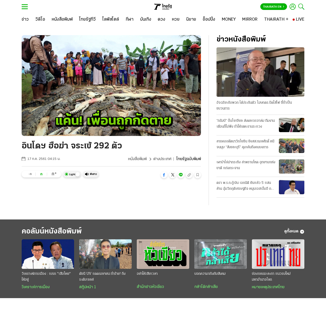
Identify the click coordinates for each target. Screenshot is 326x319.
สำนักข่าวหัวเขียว (150, 287)
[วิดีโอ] (40, 19)
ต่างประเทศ (162, 159)
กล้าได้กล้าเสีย (206, 287)
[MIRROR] (249, 19)
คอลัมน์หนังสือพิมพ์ (52, 231)
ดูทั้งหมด (294, 231)
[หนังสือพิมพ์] (62, 19)
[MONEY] (229, 19)
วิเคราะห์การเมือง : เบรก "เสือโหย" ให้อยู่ (46, 277)
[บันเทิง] (145, 19)
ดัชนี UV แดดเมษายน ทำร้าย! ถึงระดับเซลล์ (102, 277)
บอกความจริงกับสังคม (210, 274)
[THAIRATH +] (276, 19)
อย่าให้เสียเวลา (147, 274)
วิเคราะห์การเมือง (36, 287)
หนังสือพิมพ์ (137, 159)
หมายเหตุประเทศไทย (268, 287)
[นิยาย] (191, 19)
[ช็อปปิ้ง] (209, 19)
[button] (164, 175)
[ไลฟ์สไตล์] (110, 19)
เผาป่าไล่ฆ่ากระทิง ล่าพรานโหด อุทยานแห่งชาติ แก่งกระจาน (245, 165)
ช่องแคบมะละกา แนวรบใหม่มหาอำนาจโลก (271, 277)
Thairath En (273, 6)
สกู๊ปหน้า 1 (87, 287)
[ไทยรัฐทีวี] (87, 19)
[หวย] (176, 19)
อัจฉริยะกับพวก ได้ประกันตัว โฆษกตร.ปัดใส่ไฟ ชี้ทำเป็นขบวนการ (254, 105)
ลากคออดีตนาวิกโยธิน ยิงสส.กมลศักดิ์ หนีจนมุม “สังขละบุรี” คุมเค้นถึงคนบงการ (245, 144)
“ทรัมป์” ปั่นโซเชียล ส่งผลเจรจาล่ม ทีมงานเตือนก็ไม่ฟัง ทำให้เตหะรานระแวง (245, 124)
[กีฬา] (129, 19)
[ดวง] (161, 19)
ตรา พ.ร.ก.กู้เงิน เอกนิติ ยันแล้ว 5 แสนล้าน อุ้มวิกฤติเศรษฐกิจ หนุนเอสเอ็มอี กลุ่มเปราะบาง (245, 186)
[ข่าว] (25, 19)
